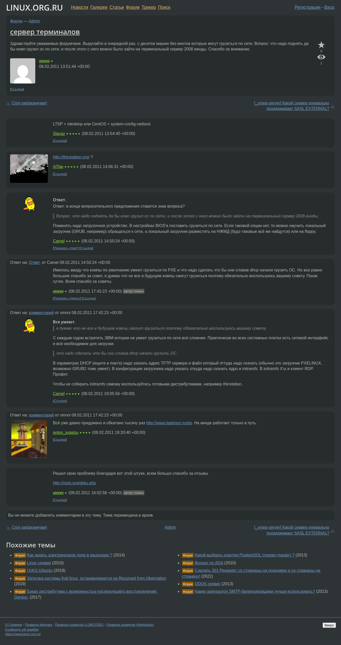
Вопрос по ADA (209, 563)
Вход (329, 7)
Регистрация (308, 7)
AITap (58, 166)
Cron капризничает (29, 103)
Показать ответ (66, 248)
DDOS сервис (208, 584)
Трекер (149, 7)
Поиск (164, 7)
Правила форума (38, 625)
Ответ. (35, 262)
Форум (132, 7)
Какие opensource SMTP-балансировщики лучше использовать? (255, 591)
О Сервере (13, 625)
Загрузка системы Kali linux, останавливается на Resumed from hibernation (96, 578)
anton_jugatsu (65, 432)
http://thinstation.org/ (71, 157)
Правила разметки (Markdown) (130, 625)
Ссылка (17, 89)
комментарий (41, 313)
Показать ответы (67, 298)
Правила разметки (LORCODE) (79, 625)
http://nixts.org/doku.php (74, 483)
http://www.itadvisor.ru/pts (169, 423)
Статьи (116, 7)
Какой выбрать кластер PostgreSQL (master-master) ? (244, 555)
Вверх (329, 625)
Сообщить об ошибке (22, 629)
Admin (34, 21)
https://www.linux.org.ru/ (23, 634)
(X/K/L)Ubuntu (39, 570)
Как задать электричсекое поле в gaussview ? (69, 555)
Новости (79, 7)
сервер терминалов (45, 31)
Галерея (98, 7)
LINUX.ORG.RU (34, 7)
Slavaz (59, 133)
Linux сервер (39, 563)
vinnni (44, 61)
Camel (59, 241)
